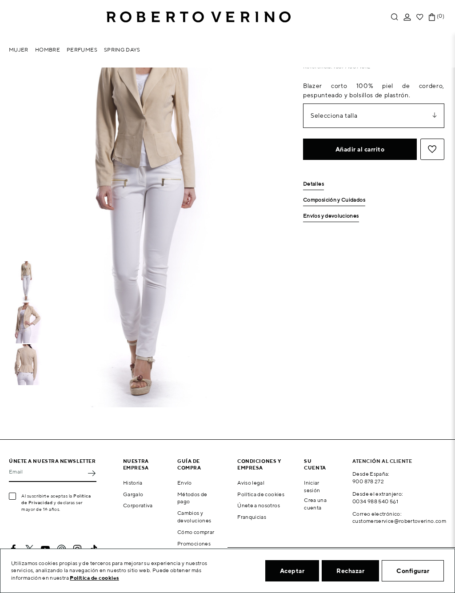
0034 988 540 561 (375, 501)
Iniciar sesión (312, 486)
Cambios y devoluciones (194, 516)
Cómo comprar (195, 532)
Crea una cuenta (315, 504)
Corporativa (138, 505)
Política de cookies (260, 494)
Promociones (194, 543)
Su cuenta (315, 464)
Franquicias (251, 516)
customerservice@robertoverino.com (399, 520)
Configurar (412, 570)
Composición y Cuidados (334, 200)
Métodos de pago (192, 498)
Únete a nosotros (258, 505)
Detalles (313, 184)
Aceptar (292, 570)
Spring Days (122, 49)
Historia (133, 482)
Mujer (18, 49)
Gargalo (133, 494)
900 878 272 (368, 481)
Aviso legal (250, 482)
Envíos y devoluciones (331, 216)
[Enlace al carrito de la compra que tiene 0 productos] (432, 17)
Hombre (47, 49)
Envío (184, 482)
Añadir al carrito (360, 149)
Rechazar (350, 570)
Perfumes (82, 49)
